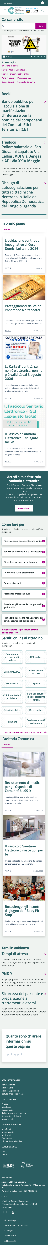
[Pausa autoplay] (7, 56)
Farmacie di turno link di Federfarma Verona (36, 696)
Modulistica (12, 683)
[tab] (31, 56)
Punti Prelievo (8, 77)
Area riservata (8, 1132)
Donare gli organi (12, 583)
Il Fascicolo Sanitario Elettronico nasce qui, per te (24, 850)
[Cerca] (18, 26)
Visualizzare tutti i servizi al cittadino (23, 732)
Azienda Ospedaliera (10, 1090)
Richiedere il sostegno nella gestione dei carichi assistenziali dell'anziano (23, 619)
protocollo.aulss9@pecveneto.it (21, 1204)
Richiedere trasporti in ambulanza (20, 562)
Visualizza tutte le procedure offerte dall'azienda (20, 631)
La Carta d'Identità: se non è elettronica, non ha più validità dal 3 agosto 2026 (23, 372)
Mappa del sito (8, 1118)
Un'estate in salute (10, 65)
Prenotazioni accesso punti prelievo (12, 657)
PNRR (7, 974)
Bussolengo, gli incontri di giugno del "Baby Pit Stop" (22, 910)
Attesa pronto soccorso (36, 672)
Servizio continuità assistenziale (36, 721)
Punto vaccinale (24, 77)
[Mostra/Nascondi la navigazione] (5, 10)
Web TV (5, 1154)
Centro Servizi (8, 81)
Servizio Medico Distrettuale (14, 69)
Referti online (36, 710)
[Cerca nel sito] (42, 10)
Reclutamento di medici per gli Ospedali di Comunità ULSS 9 (22, 786)
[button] (9, 3)
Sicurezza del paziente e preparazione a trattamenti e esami (22, 998)
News (8, 268)
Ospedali (36, 683)
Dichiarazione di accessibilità (14, 1112)
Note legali (6, 1106)
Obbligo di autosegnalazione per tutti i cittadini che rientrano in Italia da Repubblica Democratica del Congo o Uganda (23, 194)
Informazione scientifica (12, 1141)
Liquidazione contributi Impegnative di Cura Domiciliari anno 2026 (22, 244)
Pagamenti (12, 721)
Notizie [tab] (7, 229)
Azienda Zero (7, 1087)
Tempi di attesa (15, 954)
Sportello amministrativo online (15, 73)
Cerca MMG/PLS (12, 671)
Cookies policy (8, 1109)
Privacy (5, 1103)
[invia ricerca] (40, 26)
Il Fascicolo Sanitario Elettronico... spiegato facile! (21, 438)
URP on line (36, 657)
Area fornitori (7, 1129)
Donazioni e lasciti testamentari (19, 572)
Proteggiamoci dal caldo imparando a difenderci (23, 308)
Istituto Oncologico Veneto (13, 1093)
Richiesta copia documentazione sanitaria (24, 541)
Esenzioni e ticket (12, 710)
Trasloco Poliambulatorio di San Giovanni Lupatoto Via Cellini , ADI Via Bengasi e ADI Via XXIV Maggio (22, 152)
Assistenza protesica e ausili (17, 593)
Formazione (7, 1138)
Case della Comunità (26, 81)
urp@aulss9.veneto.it (18, 1201)
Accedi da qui (24, 508)
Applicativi (6, 1135)
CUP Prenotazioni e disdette (12, 697)
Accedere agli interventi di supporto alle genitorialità (23, 606)
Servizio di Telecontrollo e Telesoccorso (23, 551)
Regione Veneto (8, 1084)
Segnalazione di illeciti (11, 1115)
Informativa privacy (12, 1220)
